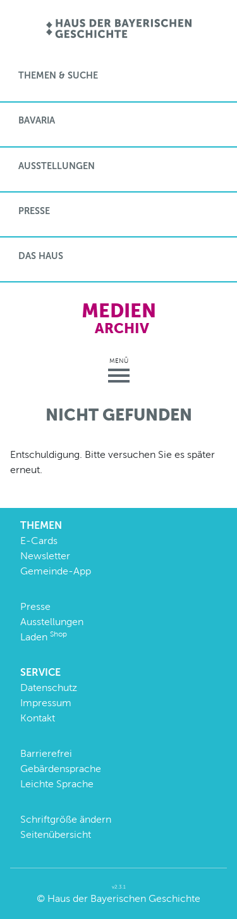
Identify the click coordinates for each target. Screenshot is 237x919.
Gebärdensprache (60, 768)
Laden (43, 636)
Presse (34, 211)
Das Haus (40, 256)
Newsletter (45, 555)
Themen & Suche (58, 75)
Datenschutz (48, 687)
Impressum (45, 702)
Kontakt (37, 718)
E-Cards (39, 540)
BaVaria (36, 120)
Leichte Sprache (57, 783)
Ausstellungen (56, 166)
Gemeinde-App (55, 571)
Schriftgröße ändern (65, 819)
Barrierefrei (46, 753)
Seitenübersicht (55, 834)
